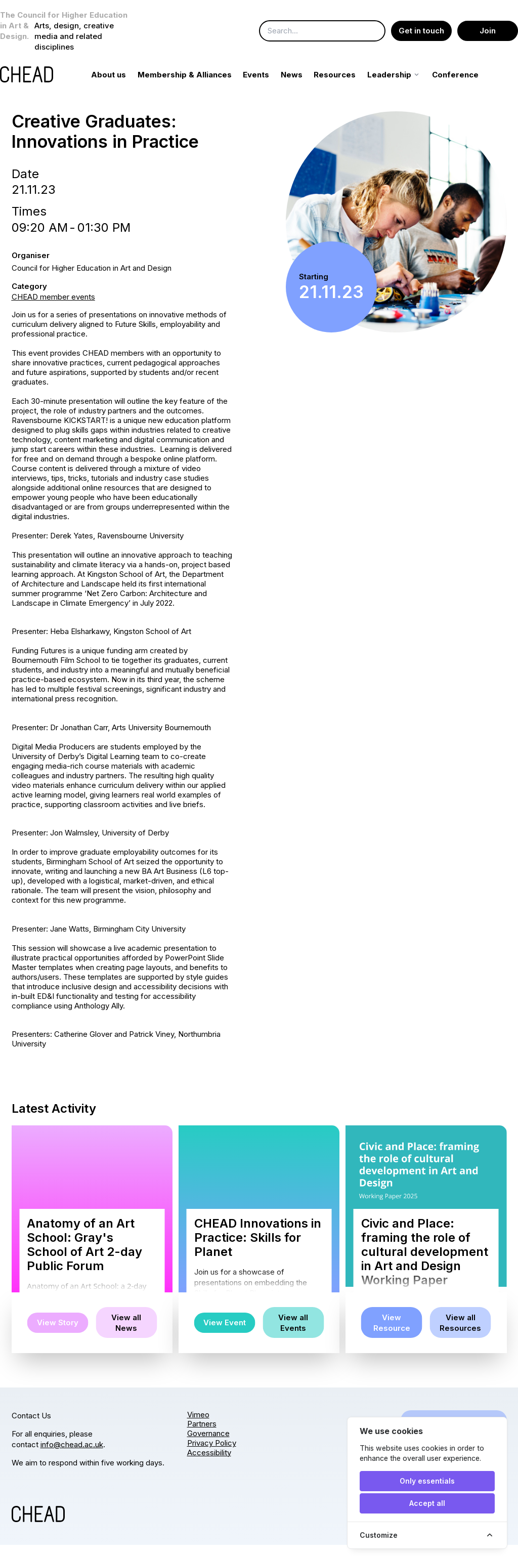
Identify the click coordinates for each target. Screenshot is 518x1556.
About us (120, 86)
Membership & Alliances (196, 86)
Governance (208, 1445)
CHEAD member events (53, 308)
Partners (202, 1435)
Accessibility (209, 1463)
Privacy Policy (211, 1454)
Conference (466, 86)
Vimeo (198, 1426)
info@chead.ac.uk (71, 1455)
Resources (346, 86)
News (303, 86)
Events (267, 86)
